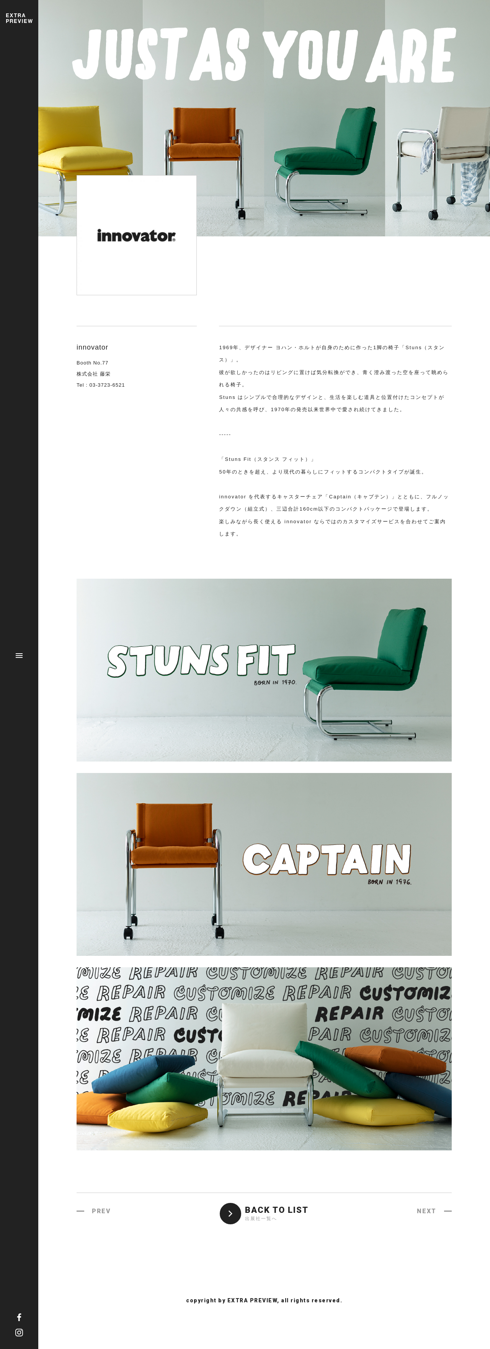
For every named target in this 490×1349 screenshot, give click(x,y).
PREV (101, 1211)
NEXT (426, 1211)
